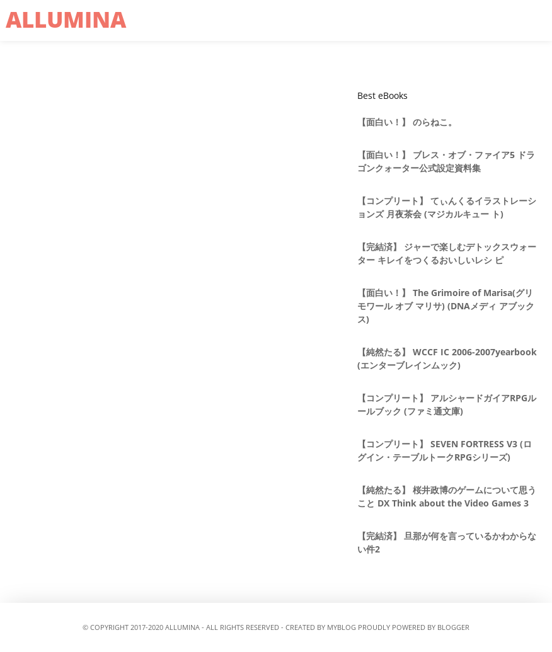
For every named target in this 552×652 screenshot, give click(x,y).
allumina (66, 19)
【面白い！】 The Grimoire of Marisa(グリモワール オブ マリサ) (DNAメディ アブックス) (445, 306)
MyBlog (341, 627)
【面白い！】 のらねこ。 (407, 122)
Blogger (453, 627)
